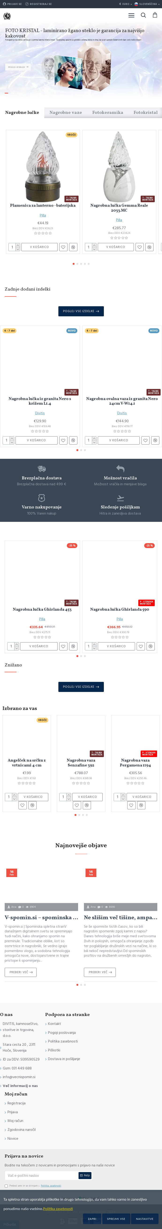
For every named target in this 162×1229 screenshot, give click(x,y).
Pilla (43, 215)
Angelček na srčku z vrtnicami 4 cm (27, 763)
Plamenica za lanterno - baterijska (42, 205)
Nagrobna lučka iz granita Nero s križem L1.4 (40, 401)
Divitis (40, 413)
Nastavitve (145, 1219)
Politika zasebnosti (58, 1208)
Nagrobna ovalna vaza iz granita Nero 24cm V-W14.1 (122, 401)
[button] (74, 264)
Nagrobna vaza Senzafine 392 (81, 763)
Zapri (92, 1219)
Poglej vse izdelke (78, 311)
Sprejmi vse (116, 1219)
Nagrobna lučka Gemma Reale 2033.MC (119, 208)
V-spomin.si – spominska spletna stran (41, 918)
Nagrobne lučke (22, 113)
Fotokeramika (107, 113)
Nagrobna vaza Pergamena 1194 (135, 763)
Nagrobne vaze (65, 113)
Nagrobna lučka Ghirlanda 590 (119, 609)
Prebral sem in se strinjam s (33, 1186)
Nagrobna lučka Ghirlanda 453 (42, 609)
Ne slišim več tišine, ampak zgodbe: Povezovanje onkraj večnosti (120, 918)
